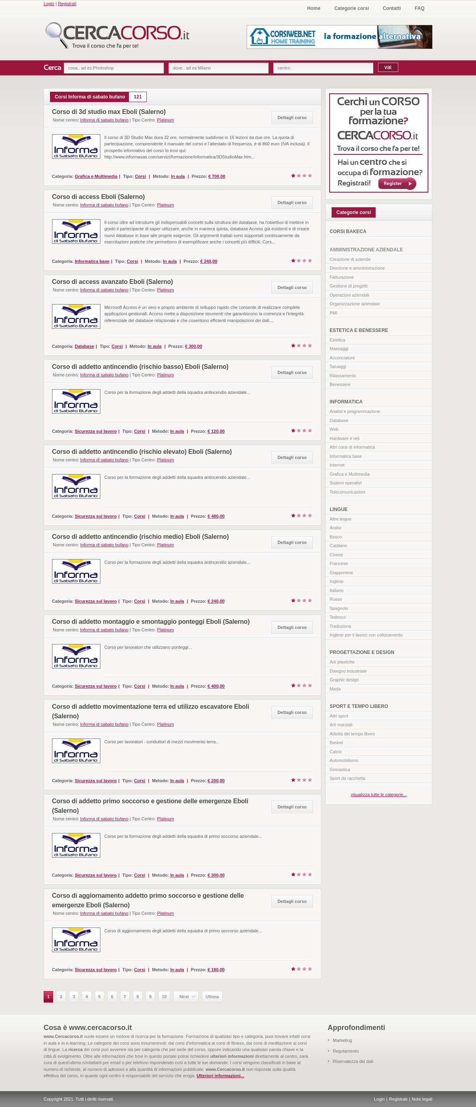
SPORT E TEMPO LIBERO (359, 706)
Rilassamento (343, 375)
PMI (334, 312)
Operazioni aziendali (349, 295)
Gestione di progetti (348, 286)
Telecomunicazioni (347, 492)
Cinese (336, 554)
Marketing (342, 1040)
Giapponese (341, 572)
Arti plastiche (342, 662)
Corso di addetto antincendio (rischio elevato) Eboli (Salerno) (142, 451)
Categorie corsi (351, 8)
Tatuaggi (338, 366)
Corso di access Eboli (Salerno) (98, 196)
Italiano (337, 590)
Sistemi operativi (346, 482)
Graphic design (344, 679)
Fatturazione (342, 277)
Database (339, 420)
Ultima (212, 996)
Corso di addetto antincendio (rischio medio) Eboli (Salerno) (140, 536)
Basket (336, 742)
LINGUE (338, 509)
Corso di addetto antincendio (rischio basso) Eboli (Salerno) (140, 366)
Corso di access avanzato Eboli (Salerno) (112, 281)
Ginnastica (340, 769)
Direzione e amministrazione (357, 268)
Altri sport (339, 716)
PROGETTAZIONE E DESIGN (362, 652)
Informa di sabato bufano (104, 120)
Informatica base (346, 456)
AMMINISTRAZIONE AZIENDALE (366, 250)
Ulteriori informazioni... (220, 1075)
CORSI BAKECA (348, 231)
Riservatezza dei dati (353, 1061)
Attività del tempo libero (352, 733)
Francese (339, 563)
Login (49, 3)
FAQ (419, 8)
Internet (337, 465)
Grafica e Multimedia (350, 474)
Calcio (336, 751)
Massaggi (339, 348)
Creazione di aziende (350, 259)
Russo (336, 599)
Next (184, 996)
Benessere (340, 384)
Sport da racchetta (347, 778)
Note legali (422, 1099)
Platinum (165, 120)
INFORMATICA (346, 402)
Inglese (337, 581)
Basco (336, 536)
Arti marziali (341, 724)
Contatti (392, 8)
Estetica (337, 340)
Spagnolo (339, 608)
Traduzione (340, 626)
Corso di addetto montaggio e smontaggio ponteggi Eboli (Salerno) (151, 621)
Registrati (67, 3)
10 (164, 996)
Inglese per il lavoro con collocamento (366, 635)
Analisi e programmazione (355, 411)
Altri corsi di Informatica (352, 447)
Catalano (338, 545)
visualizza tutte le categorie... (379, 794)
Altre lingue (340, 519)
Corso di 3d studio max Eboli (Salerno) (109, 111)
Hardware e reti (344, 438)
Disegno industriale (348, 671)
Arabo (335, 527)
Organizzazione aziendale (355, 303)
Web (334, 429)
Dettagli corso (292, 117)
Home (313, 8)
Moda (335, 689)
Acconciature (342, 357)
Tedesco (338, 617)
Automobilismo (344, 760)
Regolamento (346, 1051)
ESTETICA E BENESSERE (359, 330)
